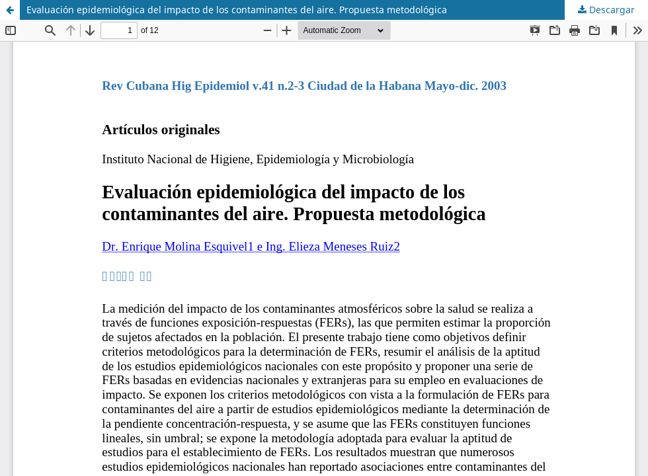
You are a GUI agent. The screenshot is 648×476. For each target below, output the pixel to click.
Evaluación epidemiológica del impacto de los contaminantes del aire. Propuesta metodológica (236, 9)
